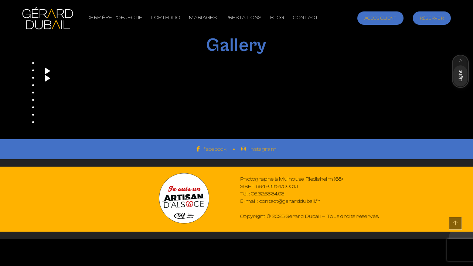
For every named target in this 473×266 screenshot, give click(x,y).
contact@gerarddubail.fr (289, 201)
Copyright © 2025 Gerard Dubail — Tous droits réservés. (309, 216)
